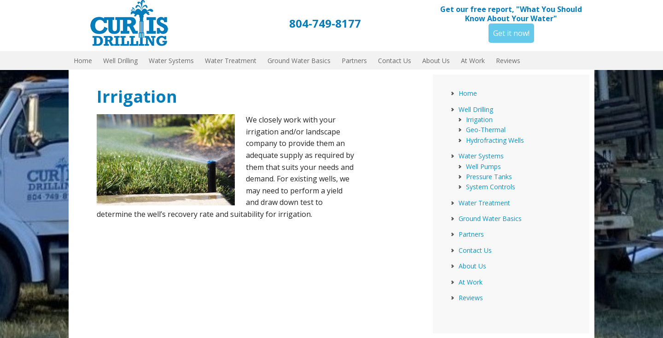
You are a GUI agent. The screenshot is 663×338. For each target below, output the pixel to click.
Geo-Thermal (486, 129)
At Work (471, 282)
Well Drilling (476, 109)
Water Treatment (484, 202)
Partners (471, 234)
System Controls (490, 186)
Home (468, 93)
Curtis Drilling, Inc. (133, 23)
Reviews (471, 297)
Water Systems (481, 156)
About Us (472, 266)
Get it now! (511, 33)
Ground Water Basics (490, 218)
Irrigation (479, 119)
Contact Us (475, 250)
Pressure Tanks (489, 176)
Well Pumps (483, 166)
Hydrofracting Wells (495, 140)
